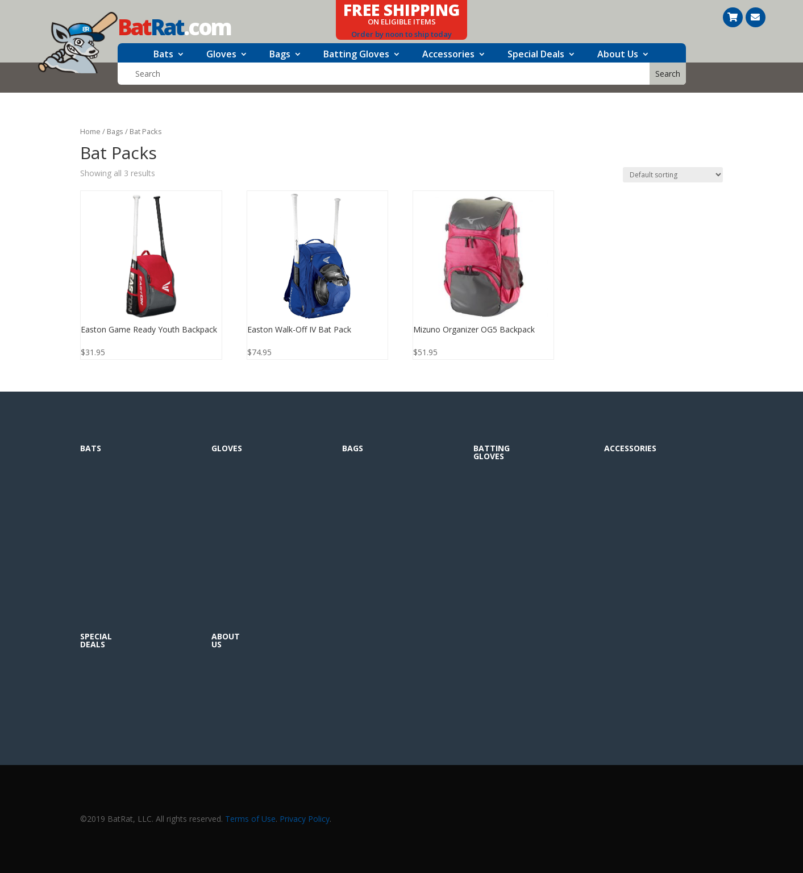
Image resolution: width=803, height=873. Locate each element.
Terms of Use (250, 818)
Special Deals (535, 55)
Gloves (221, 55)
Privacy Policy (305, 818)
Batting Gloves (356, 55)
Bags (279, 55)
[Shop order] (673, 174)
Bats (163, 55)
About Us (617, 55)
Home (90, 131)
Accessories (448, 55)
